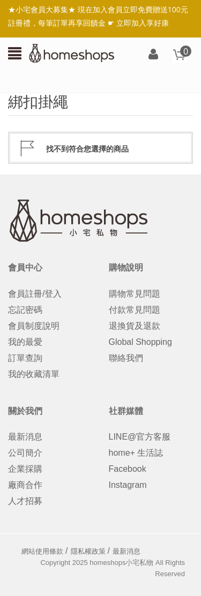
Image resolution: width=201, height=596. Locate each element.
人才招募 (25, 501)
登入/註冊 (153, 55)
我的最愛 (25, 341)
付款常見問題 (134, 309)
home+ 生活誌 (136, 452)
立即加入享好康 (142, 23)
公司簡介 (25, 452)
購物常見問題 (134, 293)
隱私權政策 (88, 551)
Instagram (128, 484)
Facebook (127, 468)
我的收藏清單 (33, 374)
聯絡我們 (126, 358)
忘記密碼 (25, 309)
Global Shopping (140, 341)
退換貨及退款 (134, 325)
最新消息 (25, 436)
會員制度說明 (33, 325)
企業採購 (25, 468)
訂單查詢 (25, 358)
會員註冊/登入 (35, 293)
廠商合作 (25, 484)
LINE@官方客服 (140, 436)
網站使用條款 (42, 551)
